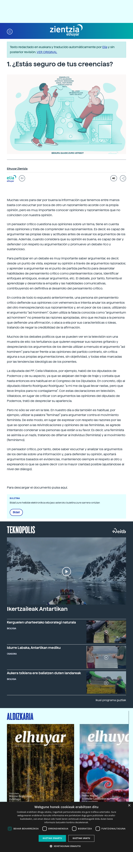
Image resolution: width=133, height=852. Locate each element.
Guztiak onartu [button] (52, 838)
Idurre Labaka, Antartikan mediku (34, 648)
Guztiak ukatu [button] (81, 838)
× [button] (129, 805)
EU (22, 178)
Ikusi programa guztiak (111, 700)
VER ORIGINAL (47, 52)
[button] (9, 31)
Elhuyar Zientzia (17, 168)
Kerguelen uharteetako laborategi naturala (41, 622)
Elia (104, 47)
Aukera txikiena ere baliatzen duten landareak (44, 673)
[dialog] (66, 827)
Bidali (16, 512)
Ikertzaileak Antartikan (37, 609)
